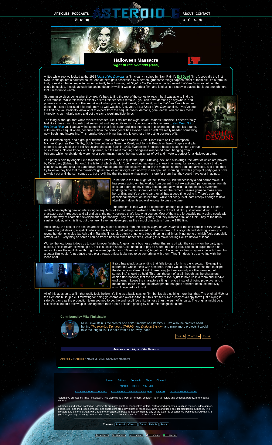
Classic (132, 424)
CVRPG (128, 326)
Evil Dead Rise (54, 126)
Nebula (153, 424)
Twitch (180, 336)
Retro (143, 424)
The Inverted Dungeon (106, 326)
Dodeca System (152, 326)
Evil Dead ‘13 (182, 123)
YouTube (194, 336)
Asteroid (120, 424)
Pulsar (164, 424)
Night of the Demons (110, 76)
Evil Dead (183, 76)
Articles (80, 358)
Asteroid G (66, 358)
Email (206, 336)
